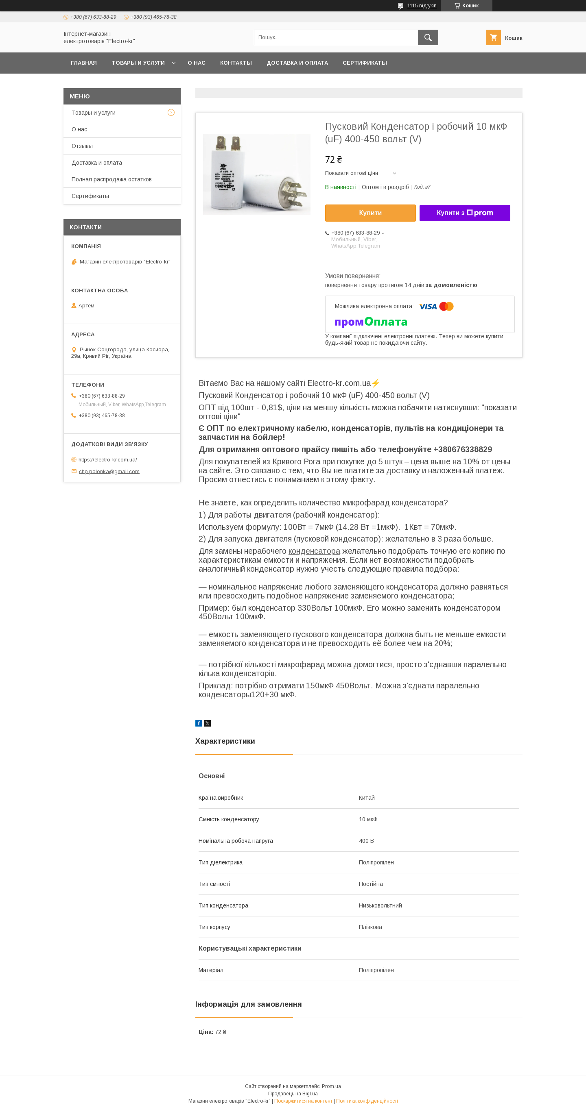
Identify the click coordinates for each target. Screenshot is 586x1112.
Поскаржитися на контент (303, 1101)
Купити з (465, 213)
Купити (370, 212)
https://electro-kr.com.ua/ (108, 460)
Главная (84, 63)
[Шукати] (428, 37)
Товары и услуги (138, 63)
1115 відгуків (422, 6)
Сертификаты (365, 63)
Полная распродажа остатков (112, 179)
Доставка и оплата (297, 63)
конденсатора (314, 550)
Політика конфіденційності (367, 1101)
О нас (197, 63)
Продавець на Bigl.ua (293, 1094)
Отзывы (82, 146)
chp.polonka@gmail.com (109, 471)
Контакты (236, 63)
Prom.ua (331, 1086)
